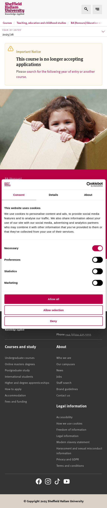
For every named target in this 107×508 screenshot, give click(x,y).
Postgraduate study (17, 370)
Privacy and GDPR (67, 459)
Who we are (63, 358)
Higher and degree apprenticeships (27, 382)
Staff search (63, 382)
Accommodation (15, 395)
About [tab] (88, 194)
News (59, 370)
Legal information (67, 436)
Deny (53, 321)
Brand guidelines (67, 389)
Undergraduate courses (20, 358)
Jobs (59, 376)
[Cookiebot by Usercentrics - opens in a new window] (86, 184)
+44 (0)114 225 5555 (78, 334)
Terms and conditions (70, 465)
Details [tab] (53, 194)
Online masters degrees (20, 364)
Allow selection (53, 310)
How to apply (13, 389)
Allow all (53, 299)
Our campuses (65, 364)
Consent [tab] (19, 194)
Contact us (63, 395)
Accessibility (64, 417)
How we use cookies (69, 423)
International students (19, 376)
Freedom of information (71, 429)
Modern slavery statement (73, 442)
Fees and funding (16, 401)
